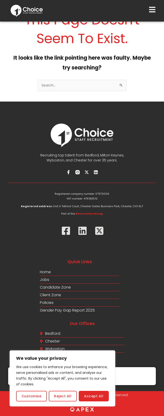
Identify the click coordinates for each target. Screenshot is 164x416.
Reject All (62, 396)
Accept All (93, 396)
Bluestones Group (89, 214)
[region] (62, 378)
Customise (32, 396)
